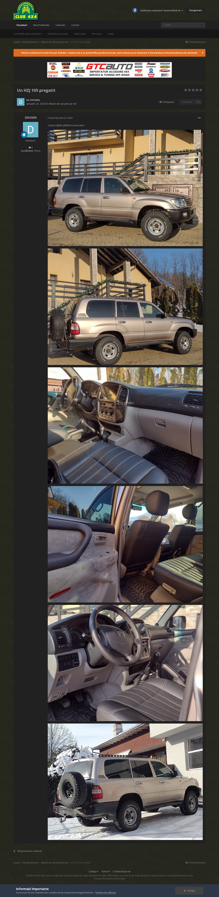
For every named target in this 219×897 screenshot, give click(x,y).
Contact (75, 25)
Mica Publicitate (41, 25)
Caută (110, 33)
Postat (60, 117)
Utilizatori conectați (58, 33)
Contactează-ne (122, 871)
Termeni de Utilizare (105, 892)
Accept (189, 890)
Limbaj (93, 871)
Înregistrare (196, 10)
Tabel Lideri (80, 33)
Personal (96, 33)
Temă (105, 871)
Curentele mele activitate (28, 33)
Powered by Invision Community (109, 878)
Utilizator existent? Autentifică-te (161, 10)
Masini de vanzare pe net (62, 103)
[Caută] (179, 25)
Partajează (166, 101)
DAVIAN (35, 100)
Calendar (60, 25)
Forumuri (22, 26)
